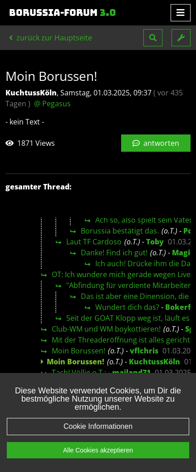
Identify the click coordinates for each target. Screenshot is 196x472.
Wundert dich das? (127, 307)
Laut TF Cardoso (93, 242)
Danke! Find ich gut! (114, 253)
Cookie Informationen (98, 436)
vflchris (144, 351)
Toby (155, 242)
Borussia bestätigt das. (120, 231)
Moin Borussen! (78, 351)
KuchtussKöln (154, 362)
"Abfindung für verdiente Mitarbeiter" (130, 285)
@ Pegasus (52, 104)
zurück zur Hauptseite (50, 38)
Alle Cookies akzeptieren (98, 460)
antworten (155, 143)
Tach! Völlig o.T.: (79, 373)
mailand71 (131, 373)
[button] (152, 37)
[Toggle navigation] (181, 12)
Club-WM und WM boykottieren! (106, 329)
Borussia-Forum (62, 12)
